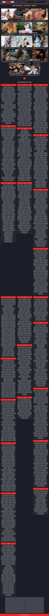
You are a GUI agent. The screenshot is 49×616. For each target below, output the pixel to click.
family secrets (44, 109)
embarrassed (24, 232)
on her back (11, 586)
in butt (35, 275)
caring (25, 114)
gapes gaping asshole (38, 153)
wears (35, 472)
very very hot (36, 424)
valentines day (41, 397)
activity (8, 144)
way (41, 467)
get (45, 173)
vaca (38, 390)
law (2, 433)
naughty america (4, 511)
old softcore (13, 574)
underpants (38, 358)
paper (25, 328)
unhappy (36, 374)
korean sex (13, 394)
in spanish (41, 291)
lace (9, 402)
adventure (11, 166)
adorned (12, 153)
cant (19, 105)
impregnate (38, 266)
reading (24, 360)
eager (25, 185)
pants (20, 326)
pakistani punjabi (21, 317)
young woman (36, 509)
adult (12, 155)
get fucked (41, 175)
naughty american (12, 511)
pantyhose (20, 328)
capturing (25, 107)
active (4, 144)
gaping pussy (37, 155)
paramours (20, 330)
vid (42, 428)
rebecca (26, 392)
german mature (44, 168)
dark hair (19, 150)
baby (8, 189)
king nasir (8, 372)
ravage (24, 356)
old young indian (8, 577)
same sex (25, 408)
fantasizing (36, 123)
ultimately (36, 336)
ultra (40, 336)
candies (29, 100)
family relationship (37, 109)
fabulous (36, 87)
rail (23, 347)
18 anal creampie (6, 89)
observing (12, 548)
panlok (26, 324)
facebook (36, 91)
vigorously (41, 435)
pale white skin (21, 321)
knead (10, 385)
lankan (11, 413)
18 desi (4, 91)
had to (40, 192)
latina (3, 424)
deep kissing (22, 175)
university (36, 378)
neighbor (3, 520)
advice (8, 168)
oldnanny (6, 581)
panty (23, 326)
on (3, 583)
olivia (11, 581)
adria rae (8, 155)
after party (12, 177)
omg (14, 581)
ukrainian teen (38, 334)
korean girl (7, 394)
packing (20, 301)
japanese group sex (5, 326)
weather (42, 472)
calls (30, 89)
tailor (35, 306)
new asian (3, 533)
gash (45, 157)
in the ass (40, 293)
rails (19, 349)
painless (29, 306)
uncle (45, 349)
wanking (38, 452)
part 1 (22, 335)
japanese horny (5, 328)
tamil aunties (38, 319)
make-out (4, 465)
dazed (29, 159)
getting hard (44, 182)
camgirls (24, 96)
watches (36, 465)
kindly (10, 369)
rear (18, 392)
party (28, 339)
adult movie (6, 157)
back (13, 192)
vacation (46, 390)
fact (45, 98)
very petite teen (44, 417)
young (43, 497)
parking (25, 333)
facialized (41, 98)
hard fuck (43, 234)
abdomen (3, 128)
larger (13, 415)
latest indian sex (5, 422)
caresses (28, 111)
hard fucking (44, 236)
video (45, 428)
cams (19, 98)
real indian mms (24, 378)
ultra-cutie (38, 338)
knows (7, 392)
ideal (37, 257)
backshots (8, 194)
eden (25, 207)
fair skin (41, 100)
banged (8, 216)
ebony (21, 198)
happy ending (45, 223)
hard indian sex (40, 239)
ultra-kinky (43, 338)
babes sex (4, 189)
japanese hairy (12, 326)
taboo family (44, 301)
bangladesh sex (5, 230)
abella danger (8, 128)
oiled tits (13, 561)
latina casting (7, 424)
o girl (4, 545)
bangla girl (6, 223)
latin (13, 422)
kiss (2, 376)
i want (36, 255)
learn (6, 440)
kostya (3, 396)
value (46, 397)
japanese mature (5, 333)
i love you (42, 253)
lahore (4, 406)
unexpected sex (37, 369)
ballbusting (4, 205)
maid (9, 461)
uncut (41, 354)
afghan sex (6, 173)
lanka (8, 413)
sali (30, 404)
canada (20, 100)
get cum (36, 175)
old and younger (6, 570)
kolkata (13, 392)
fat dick (44, 129)
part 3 (29, 335)
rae (18, 347)
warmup (36, 461)
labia (6, 402)
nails (7, 497)
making (5, 467)
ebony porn (22, 205)
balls (13, 205)
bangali (13, 214)
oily (7, 563)
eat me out (27, 192)
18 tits (9, 98)
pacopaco (25, 301)
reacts (21, 360)
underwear (36, 360)
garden (42, 155)
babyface (12, 189)
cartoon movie (21, 120)
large (4, 415)
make (13, 463)
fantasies (43, 120)
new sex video (4, 540)
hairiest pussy (37, 196)
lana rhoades (5, 408)
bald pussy (8, 201)
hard (40, 225)
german (45, 164)
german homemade (37, 168)
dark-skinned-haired (22, 153)
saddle (22, 402)
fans (40, 120)
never (10, 529)
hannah (36, 221)
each (22, 185)
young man (37, 504)
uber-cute (43, 325)
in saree (40, 289)
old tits (3, 577)
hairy (46, 196)
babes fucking (4, 187)
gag (40, 137)
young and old (38, 500)
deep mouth (27, 175)
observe (8, 548)
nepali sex (9, 522)
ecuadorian (21, 207)
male (14, 479)
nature (13, 506)
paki (24, 310)
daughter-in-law (23, 157)
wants (37, 456)
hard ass (37, 230)
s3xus (22, 399)
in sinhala (36, 291)
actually (4, 146)
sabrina (25, 399)
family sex (37, 111)
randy (23, 354)
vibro (36, 428)
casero (30, 123)
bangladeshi (12, 230)
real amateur (28, 363)
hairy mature (38, 203)
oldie (3, 581)
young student (38, 506)
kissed (10, 376)
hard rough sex (38, 243)
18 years (12, 111)
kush (10, 396)
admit (4, 153)
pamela (19, 324)
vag (36, 393)
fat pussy (41, 132)
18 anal (11, 87)
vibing (36, 426)
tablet (36, 301)
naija (7, 495)
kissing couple (10, 378)
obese (12, 545)
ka (3, 360)
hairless (42, 196)
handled (44, 214)
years (38, 493)
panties (30, 324)
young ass (44, 500)
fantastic (41, 123)
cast (26, 125)
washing (44, 461)
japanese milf (12, 333)
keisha (12, 363)
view (39, 433)
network (6, 529)
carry (19, 116)
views (46, 433)
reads (28, 360)
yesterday (40, 495)
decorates (28, 166)
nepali (8, 520)
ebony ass (21, 201)
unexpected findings (40, 367)
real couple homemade (27, 369)
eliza (29, 225)
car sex (19, 109)
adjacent (12, 150)
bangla (13, 218)
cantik (22, 105)
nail (9, 495)
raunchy (20, 356)
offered (5, 554)
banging (4, 218)
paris (19, 333)
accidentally (6, 137)
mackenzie (13, 447)
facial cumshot (44, 96)
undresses (43, 363)
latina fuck (13, 424)
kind (3, 369)
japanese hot (12, 328)
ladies (3, 404)
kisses (14, 376)
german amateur (37, 166)
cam (20, 91)
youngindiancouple (44, 509)
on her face (5, 588)
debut (22, 164)
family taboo (37, 114)
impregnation (38, 269)
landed (13, 408)
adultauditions (5, 159)
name (3, 500)
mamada (3, 485)
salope (22, 406)
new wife (9, 540)
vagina (39, 393)
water (45, 465)
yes (36, 495)
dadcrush (29, 135)
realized (28, 387)
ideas (44, 257)
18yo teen (10, 120)
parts (25, 339)
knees (13, 385)
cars (22, 116)
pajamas (20, 310)
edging (29, 207)
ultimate (43, 334)
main (3, 463)
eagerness (29, 185)
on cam (12, 583)
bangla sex (11, 225)
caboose (19, 87)
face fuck (44, 87)
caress (24, 111)
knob (6, 387)
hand (46, 207)
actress (12, 144)
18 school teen (8, 96)
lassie (11, 417)
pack (20, 299)
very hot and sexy (43, 415)
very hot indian (37, 417)
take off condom (44, 306)
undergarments (43, 356)
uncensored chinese (40, 345)
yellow (46, 493)
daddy (27, 137)
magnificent (4, 461)
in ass (37, 273)
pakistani (28, 310)
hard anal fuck (36, 227)
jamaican (8, 301)
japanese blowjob (12, 319)
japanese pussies (12, 337)
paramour (28, 328)
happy (35, 223)
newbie (14, 540)
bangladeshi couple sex (8, 234)
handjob (43, 212)
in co (42, 275)
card (23, 109)
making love (4, 470)
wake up (37, 447)
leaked (3, 437)
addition (13, 148)
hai (43, 192)
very (36, 413)
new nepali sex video (5, 538)
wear (40, 470)
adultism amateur (10, 162)
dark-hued (29, 150)
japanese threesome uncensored (8, 346)
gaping (45, 153)
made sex (12, 452)
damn (24, 144)
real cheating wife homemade (24, 367)
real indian (28, 376)
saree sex (28, 415)
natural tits (4, 506)
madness (11, 454)
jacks (10, 299)
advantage (13, 164)
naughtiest (6, 509)
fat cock (40, 129)
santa (25, 413)
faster (44, 127)
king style (13, 372)
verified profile (44, 408)
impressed (43, 269)
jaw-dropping (11, 355)
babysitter (9, 192)
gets (40, 177)
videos (42, 431)
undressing (38, 365)
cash (28, 7)
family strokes (43, 111)
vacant (42, 390)
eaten (25, 194)
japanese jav (4, 330)
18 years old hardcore (11, 116)
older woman (9, 579)
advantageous (5, 166)
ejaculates (29, 216)
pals (29, 321)
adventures (4, 168)
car (29, 107)
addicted (3, 148)
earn (22, 187)
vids (45, 431)
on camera (5, 586)
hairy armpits (43, 198)
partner (28, 337)
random (19, 354)
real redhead (28, 383)
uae (36, 325)
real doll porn (27, 372)
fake (44, 100)
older (14, 577)
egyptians (19, 216)
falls (39, 105)
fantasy (45, 123)
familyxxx (36, 118)
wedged (45, 483)
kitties (3, 385)
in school (44, 289)
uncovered (36, 354)
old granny (11, 572)
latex (10, 422)
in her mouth (43, 280)
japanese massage (11, 330)
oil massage (6, 559)
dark (30, 148)
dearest (26, 162)
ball (12, 201)
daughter (29, 155)
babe (8, 185)
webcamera (44, 479)
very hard (44, 413)
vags (44, 395)
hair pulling (37, 194)
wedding (40, 483)
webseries (37, 481)
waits (41, 445)
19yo (7, 123)
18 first (12, 91)
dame (21, 144)
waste (38, 463)
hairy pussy (44, 203)
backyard (3, 196)
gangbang (43, 146)
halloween (41, 205)
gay (40, 159)
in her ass (37, 280)
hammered (36, 207)
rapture (30, 354)
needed (8, 518)
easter (26, 189)
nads (3, 495)
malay (14, 470)
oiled (3, 561)
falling (36, 105)
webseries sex (43, 481)
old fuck (12, 570)
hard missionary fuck (38, 241)
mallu (4, 483)
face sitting (43, 89)
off (9, 552)
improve (46, 271)
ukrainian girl (36, 331)
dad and (26, 130)
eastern (29, 189)
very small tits (37, 422)
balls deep (5, 207)
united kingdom (37, 376)
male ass (4, 481)
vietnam (35, 433)
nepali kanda (12, 520)
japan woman (11, 310)
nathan (10, 502)
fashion (45, 125)
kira (13, 374)
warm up (44, 456)
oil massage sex (12, 559)
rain (22, 349)
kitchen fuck (4, 383)
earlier (19, 187)
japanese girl (12, 324)
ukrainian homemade (43, 331)
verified (42, 404)
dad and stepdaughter (22, 135)
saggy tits (19, 404)
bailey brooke (7, 198)
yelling (42, 493)
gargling (41, 157)
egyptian (22, 212)
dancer (28, 146)
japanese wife (6, 348)
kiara (14, 365)
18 (8, 87)
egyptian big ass (21, 214)
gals (39, 139)
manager (13, 490)
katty (9, 360)
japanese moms (11, 335)
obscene (3, 548)
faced (41, 91)
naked (13, 497)
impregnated (43, 266)
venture (38, 404)
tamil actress (44, 315)
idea (45, 255)
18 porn (3, 96)
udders (41, 327)
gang (39, 144)
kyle (13, 396)
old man (3, 574)
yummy (45, 511)
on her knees (11, 588)
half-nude (36, 205)
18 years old (4, 116)
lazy (11, 433)
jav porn (8, 353)
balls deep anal (10, 207)
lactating (12, 402)
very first (39, 413)
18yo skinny (5, 120)
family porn (46, 107)
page (29, 301)
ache (11, 139)
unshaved (37, 383)
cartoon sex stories (21, 123)
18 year (13, 98)
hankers (45, 218)
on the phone (11, 592)
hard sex (44, 243)
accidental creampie (10, 135)
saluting (26, 406)
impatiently (40, 264)
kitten (14, 383)
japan (5, 306)
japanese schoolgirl (5, 339)
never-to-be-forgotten (7, 531)
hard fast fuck (38, 234)
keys (9, 365)
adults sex (3, 164)
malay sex (5, 472)
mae (8, 456)
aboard (8, 130)
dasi (19, 155)
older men (3, 579)
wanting (45, 454)
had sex (36, 192)
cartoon (29, 116)
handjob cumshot (38, 214)
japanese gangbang (5, 324)
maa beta (3, 447)
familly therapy (43, 105)
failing (37, 100)
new (12, 531)
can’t (25, 105)
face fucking (38, 89)
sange (19, 413)
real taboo (24, 385)
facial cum (39, 96)
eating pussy (25, 196)
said (23, 404)
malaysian (5, 476)
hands (40, 216)
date (22, 155)
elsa (25, 227)
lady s (14, 404)
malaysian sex (4, 479)
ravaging (19, 358)
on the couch (11, 590)
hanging (41, 218)
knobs (10, 387)
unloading (40, 378)
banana (9, 212)
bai (3, 198)
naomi (14, 500)
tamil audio (43, 317)
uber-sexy (36, 327)
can (26, 98)
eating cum (20, 196)
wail (35, 443)
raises (29, 349)
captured (20, 107)
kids (6, 367)
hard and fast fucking (43, 227)
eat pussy (21, 194)
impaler (41, 262)
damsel (28, 144)
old (9, 563)
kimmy (13, 367)
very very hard (43, 422)
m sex (10, 445)
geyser (44, 186)
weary (39, 472)
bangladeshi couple (8, 232)
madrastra (4, 456)
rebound (24, 394)
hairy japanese (43, 201)
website (36, 483)
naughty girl (5, 513)
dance (25, 146)
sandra (29, 408)
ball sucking (11, 203)
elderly (28, 221)
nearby (3, 515)
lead (14, 433)
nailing (3, 497)
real (23, 363)
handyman (36, 218)
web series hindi (43, 474)
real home (26, 374)
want (46, 452)
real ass (21, 365)
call (30, 87)
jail (5, 301)
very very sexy (42, 424)
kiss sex (6, 376)
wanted (41, 454)
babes (12, 185)
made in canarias (6, 452)
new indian (13, 533)
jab (2, 299)
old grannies (6, 572)
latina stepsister (10, 428)
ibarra (40, 255)
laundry (13, 431)
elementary (25, 225)
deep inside (27, 173)
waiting (45, 443)
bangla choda (5, 221)
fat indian (36, 132)
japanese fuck (12, 321)
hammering (42, 207)
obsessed (3, 550)
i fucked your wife (40, 251)
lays (8, 433)
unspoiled (38, 385)
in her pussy (36, 282)
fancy (45, 118)
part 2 (26, 335)
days (25, 159)
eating (29, 194)
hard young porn (23, 7)
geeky (39, 162)
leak (13, 435)
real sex (20, 385)
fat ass (36, 129)
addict (12, 146)
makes (13, 465)
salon (19, 406)
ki (11, 365)
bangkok (8, 218)
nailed (13, 495)
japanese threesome (11, 344)
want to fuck (36, 454)
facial (35, 96)
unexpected (43, 365)
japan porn (5, 310)
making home (10, 467)
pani (22, 324)
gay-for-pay (44, 159)
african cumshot (8, 175)
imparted (45, 262)
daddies (22, 137)
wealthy (37, 470)
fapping (38, 125)
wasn (35, 463)
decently (29, 164)
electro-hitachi (22, 223)
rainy (25, 349)
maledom (9, 481)
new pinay (12, 538)
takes (41, 308)
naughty (11, 509)
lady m (10, 404)
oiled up (3, 563)
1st (9, 123)
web (46, 472)
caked (27, 87)
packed (28, 299)
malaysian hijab (11, 476)
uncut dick (37, 356)
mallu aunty (8, 483)
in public (36, 289)
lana (13, 406)
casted (29, 125)
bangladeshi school (8, 239)
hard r (45, 241)
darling (29, 153)
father (45, 132)
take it (39, 306)
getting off (43, 184)
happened (40, 221)
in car (39, 275)
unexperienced (44, 369)
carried (29, 114)
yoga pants (39, 497)
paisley (28, 308)
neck (9, 515)
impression (36, 271)
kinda (7, 369)
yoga (44, 495)
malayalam (4, 474)
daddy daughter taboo (23, 139)
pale (27, 319)
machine (8, 447)
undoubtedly (45, 360)
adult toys (11, 157)
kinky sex (10, 374)
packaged (24, 299)
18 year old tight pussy (8, 109)
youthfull (40, 511)
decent (25, 164)
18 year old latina (12, 105)
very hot (36, 415)
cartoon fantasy (28, 118)
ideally (40, 257)
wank (35, 452)
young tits (44, 506)
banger (13, 216)
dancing (19, 148)
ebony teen (27, 205)
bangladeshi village (8, 241)
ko (10, 392)
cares (20, 111)
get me (45, 175)
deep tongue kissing (21, 177)
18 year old (12, 100)
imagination (36, 260)
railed (26, 347)
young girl (43, 502)
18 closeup (12, 89)
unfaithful (37, 372)
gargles (37, 157)
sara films (29, 413)
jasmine (11, 348)
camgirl (20, 96)
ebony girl (27, 203)
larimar (7, 417)
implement (45, 264)
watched (45, 463)
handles (36, 216)
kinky (6, 374)
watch (42, 463)
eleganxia (20, 225)
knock (14, 387)
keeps (9, 363)
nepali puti (3, 522)
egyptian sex (28, 214)
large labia (8, 415)
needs (12, 518)
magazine (12, 456)
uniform (41, 374)
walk (45, 447)
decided (20, 166)
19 (13, 120)
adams (8, 146)
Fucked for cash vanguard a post (23, 34)
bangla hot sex (5, 225)
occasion (13, 550)
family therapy (37, 116)
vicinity (39, 428)
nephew (13, 522)
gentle (46, 162)
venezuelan (45, 402)
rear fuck (22, 392)
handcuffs (38, 212)
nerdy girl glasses (12, 524)
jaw (7, 355)
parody (29, 333)
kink (3, 374)
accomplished (6, 139)
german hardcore (44, 166)
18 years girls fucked (11, 114)
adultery (4, 162)
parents (29, 330)
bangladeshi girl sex (8, 236)
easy (20, 192)
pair (24, 308)
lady (6, 404)
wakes (41, 447)
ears (19, 189)
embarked (22, 230)
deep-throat (29, 177)
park (22, 333)
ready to (20, 363)
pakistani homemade (27, 315)
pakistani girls (20, 315)
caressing (20, 114)
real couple (20, 369)
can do (30, 98)
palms (26, 321)
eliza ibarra (21, 227)
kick (3, 367)
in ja (39, 284)
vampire (35, 399)
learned (9, 440)
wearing (44, 470)
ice (42, 255)
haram (37, 225)
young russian (43, 504)
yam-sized (36, 491)
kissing (5, 378)
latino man (9, 431)
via (46, 424)
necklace (13, 515)
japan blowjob (5, 308)
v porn (35, 390)
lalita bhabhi (9, 406)
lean (6, 437)
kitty (6, 385)
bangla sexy (6, 227)
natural (14, 502)
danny (23, 148)
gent (42, 162)
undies (40, 360)
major (10, 463)
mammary (8, 485)
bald (4, 201)
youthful (36, 511)
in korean (42, 284)
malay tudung (11, 472)
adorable (7, 153)
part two (20, 337)
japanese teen (4, 344)
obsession (8, 550)
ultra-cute (44, 336)
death (30, 162)
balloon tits (9, 205)
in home (45, 282)
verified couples (44, 406)
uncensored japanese (39, 349)
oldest (14, 579)
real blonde (26, 365)
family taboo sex (43, 114)
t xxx (42, 299)
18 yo (4, 118)
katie (6, 360)
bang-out (8, 214)
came (28, 91)
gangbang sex (37, 148)
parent (25, 330)
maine (6, 463)
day (28, 157)
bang (12, 212)
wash (41, 461)
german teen (37, 173)
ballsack (4, 212)
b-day (5, 185)
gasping (36, 159)
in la (46, 284)
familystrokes (44, 116)
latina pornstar (10, 426)
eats (30, 196)
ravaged (28, 356)
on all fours (7, 583)
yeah (46, 491)
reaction (29, 358)
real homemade (22, 376)
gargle (46, 155)
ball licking (5, 203)
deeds (20, 168)
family (35, 107)
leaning (13, 437)
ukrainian (45, 327)
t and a (38, 299)
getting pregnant (39, 186)
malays (8, 474)
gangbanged (44, 148)
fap (35, 125)
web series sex (38, 476)
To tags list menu (23, 1)
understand (43, 358)
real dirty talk (21, 372)
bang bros (4, 214)
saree (24, 415)
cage (23, 87)
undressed (38, 363)
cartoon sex (28, 120)
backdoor (3, 194)
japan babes (10, 306)
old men (7, 574)
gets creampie (44, 177)
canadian (24, 100)
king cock (3, 372)
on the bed (5, 590)
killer (9, 367)
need (4, 518)
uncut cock (45, 354)
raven (23, 358)
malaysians (10, 479)
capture (29, 105)
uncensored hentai (40, 347)
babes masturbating (11, 187)
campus (28, 96)
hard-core (38, 245)
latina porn (5, 426)
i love (38, 253)
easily (22, 189)
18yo (12, 118)
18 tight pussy (4, 98)
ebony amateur (26, 198)
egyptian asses (28, 212)
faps (42, 125)
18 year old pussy (5, 107)
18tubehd (8, 118)
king (13, 369)
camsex (23, 98)
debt (18, 164)
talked (45, 310)
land (9, 408)
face (40, 87)
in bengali (45, 273)
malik (13, 481)
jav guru (4, 353)
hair (46, 192)
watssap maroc (36, 467)
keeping (4, 363)
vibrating (40, 426)
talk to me (41, 310)
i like (35, 253)
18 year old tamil (12, 107)
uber (39, 325)
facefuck (44, 91)
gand (36, 144)
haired (41, 194)
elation (21, 221)
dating (25, 155)
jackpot (6, 299)
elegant (27, 223)
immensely (36, 262)
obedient (8, 545)
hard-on (43, 245)
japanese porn (4, 337)
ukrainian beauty (44, 329)
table (45, 299)
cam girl (24, 91)
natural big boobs (5, 504)
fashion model (36, 127)
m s (6, 445)
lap (14, 413)
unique (45, 374)
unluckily (45, 378)
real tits (29, 385)
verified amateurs (37, 406)
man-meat (4, 490)
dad (22, 130)
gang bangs (44, 144)
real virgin (20, 387)
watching (41, 465)
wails (39, 443)
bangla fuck (11, 221)
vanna (42, 399)
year (35, 493)
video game (37, 431)
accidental (4, 135)
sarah (20, 415)
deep (24, 168)
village (45, 435)
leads (7, 435)
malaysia (13, 474)
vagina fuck (44, 393)
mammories (13, 485)
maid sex (12, 461)
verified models (37, 408)
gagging (35, 139)
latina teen (3, 431)
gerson (42, 173)
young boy (38, 502)
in (34, 273)
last (14, 417)
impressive (41, 271)
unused (43, 385)
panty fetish (28, 326)
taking (45, 308)
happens (45, 221)
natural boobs (12, 504)
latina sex (5, 428)
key (6, 365)
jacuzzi (13, 299)
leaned (10, 437)
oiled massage (7, 561)
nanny (10, 500)
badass (10, 196)
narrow (3, 502)
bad (7, 196)
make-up (8, 465)
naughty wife (11, 513)
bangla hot (11, 223)
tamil (39, 315)
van (39, 399)
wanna (43, 452)
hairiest (45, 194)
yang (43, 491)
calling (27, 89)
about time (13, 130)
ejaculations (25, 218)
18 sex (14, 96)
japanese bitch (4, 319)
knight (3, 387)
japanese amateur (5, 317)
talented (36, 310)
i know (45, 251)
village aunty (40, 437)
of (7, 552)
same (30, 406)
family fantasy (39, 107)
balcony (12, 198)
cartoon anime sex (21, 118)
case (26, 123)
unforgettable (43, 372)
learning (13, 440)
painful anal (24, 306)
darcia (27, 148)
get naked (36, 177)
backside (13, 194)
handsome (44, 216)
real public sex (21, 383)
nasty (6, 502)
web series (37, 474)
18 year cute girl (5, 100)
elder (24, 221)
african (11, 173)
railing (30, 347)
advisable (13, 168)
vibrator (44, 426)
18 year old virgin (6, 111)
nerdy (6, 524)
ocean (4, 552)
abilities (14, 128)
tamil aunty (43, 319)
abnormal (3, 130)
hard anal (44, 225)
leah (10, 435)
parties (24, 337)
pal (21, 319)
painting (21, 308)
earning (26, 187)
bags (14, 196)
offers (9, 554)
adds (8, 150)
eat (23, 192)
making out (9, 470)
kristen (7, 396)
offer (12, 552)
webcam (44, 476)
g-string (37, 137)
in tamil (45, 291)
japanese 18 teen (5, 315)
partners (21, 339)
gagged (44, 137)
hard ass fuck (43, 230)
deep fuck (21, 173)
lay (5, 433)
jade (2, 301)
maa (13, 445)
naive (10, 497)
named (6, 500)
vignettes (36, 435)
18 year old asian (5, 105)
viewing (42, 433)
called (23, 89)
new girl (8, 533)
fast (41, 127)
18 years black (4, 114)
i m (46, 253)
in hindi (41, 282)
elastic (30, 218)
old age (13, 563)
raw (26, 358)
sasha (26, 417)
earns (30, 187)
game (42, 139)
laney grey (3, 413)
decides (24, 166)
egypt (19, 212)
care (26, 109)
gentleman (37, 164)
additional (4, 150)
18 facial (8, 91)
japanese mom (4, 335)
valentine (35, 397)
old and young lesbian (8, 568)
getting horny (38, 184)
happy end (39, 223)
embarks (27, 230)
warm (40, 456)
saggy (30, 402)
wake (44, 445)
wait (41, 443)
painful (19, 306)
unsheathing (43, 383)
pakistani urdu (28, 317)
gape (39, 150)
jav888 (12, 353)
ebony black (27, 201)
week (38, 485)
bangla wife (11, 227)
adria (4, 155)
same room (20, 408)
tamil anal (38, 317)
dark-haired (24, 150)
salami (27, 404)
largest (3, 417)
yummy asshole (40, 513)
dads (29, 139)
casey (20, 125)
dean (23, 162)
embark (28, 227)
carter (26, 116)
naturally (9, 506)
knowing (3, 392)
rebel (30, 392)
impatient (35, 264)
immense (45, 260)
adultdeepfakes (11, 159)
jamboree (13, 301)
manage (8, 490)
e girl (18, 185)
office (12, 554)
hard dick (43, 232)
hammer (45, 205)
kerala (3, 365)
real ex (22, 374)
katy (12, 360)
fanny (37, 120)
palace (24, 319)
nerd (3, 524)
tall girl (36, 315)
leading (3, 435)
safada (26, 402)
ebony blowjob (22, 203)
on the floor (5, 592)
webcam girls (38, 479)
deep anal (28, 168)
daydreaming (21, 159)
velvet (35, 402)
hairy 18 (37, 198)
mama (13, 483)
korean (3, 394)
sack (29, 399)
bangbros (4, 216)
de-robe (19, 162)
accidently (11, 137)
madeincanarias (6, 454)
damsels (20, 146)
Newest (16, 1)
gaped (42, 150)
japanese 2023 (12, 315)
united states (44, 376)
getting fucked (37, 182)
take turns (37, 308)
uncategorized (43, 340)
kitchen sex (9, 383)
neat (6, 515)
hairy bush (37, 201)
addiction (8, 148)
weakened (45, 467)
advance (8, 164)
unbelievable (37, 340)
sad (18, 402)
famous (41, 118)
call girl (19, 89)
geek (35, 162)
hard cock (38, 232)
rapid (26, 354)
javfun (4, 355)
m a (3, 445)
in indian (35, 284)
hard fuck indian (38, 236)
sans (22, 413)
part (19, 335)
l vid (3, 402)
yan (40, 491)
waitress (37, 445)
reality (25, 387)
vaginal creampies (39, 395)
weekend (42, 485)
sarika (23, 417)
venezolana (40, 402)
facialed (37, 98)
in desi (46, 275)
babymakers (4, 192)
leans (2, 440)
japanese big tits (12, 317)
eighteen (24, 216)
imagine (41, 260)
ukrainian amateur (37, 329)
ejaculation (20, 218)
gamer (46, 139)
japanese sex (12, 339)
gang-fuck (38, 146)
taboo (39, 301)
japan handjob (11, 308)
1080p (5, 87)
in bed (41, 273)
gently (41, 164)
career (29, 109)
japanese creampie (5, 321)
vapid (46, 399)
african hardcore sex (5, 177)
